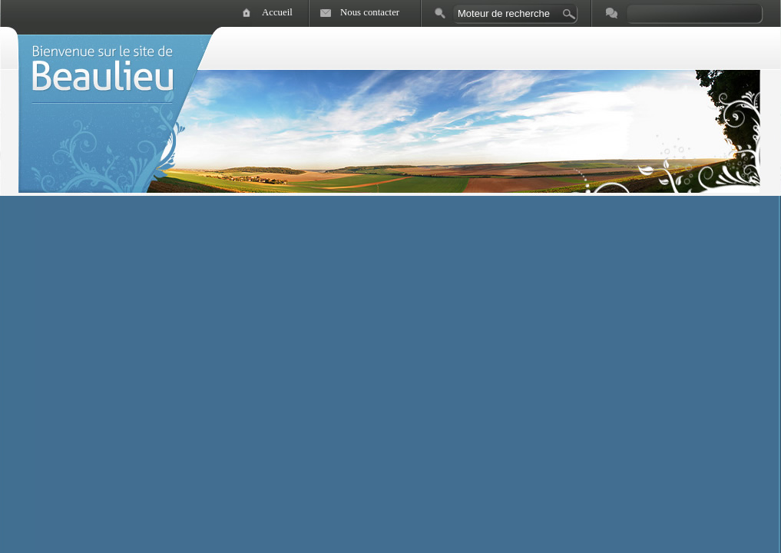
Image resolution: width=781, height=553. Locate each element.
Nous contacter (369, 12)
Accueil (277, 12)
